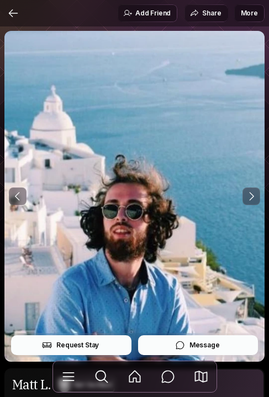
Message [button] (197, 345)
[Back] (13, 13)
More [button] (249, 13)
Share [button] (205, 13)
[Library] (68, 376)
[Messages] (168, 376)
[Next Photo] (251, 196)
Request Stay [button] (70, 345)
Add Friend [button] (147, 13)
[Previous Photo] (18, 196)
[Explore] (101, 376)
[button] (201, 376)
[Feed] (134, 376)
